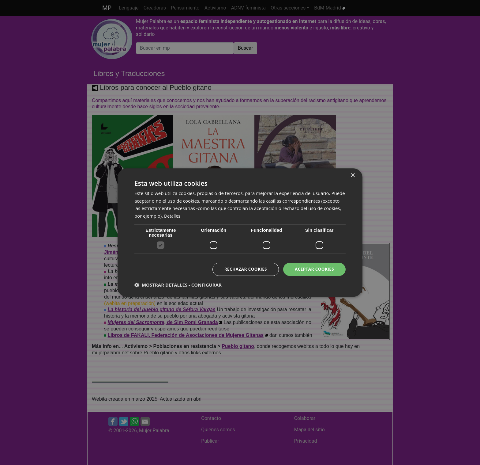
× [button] (352, 175)
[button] (178, 285)
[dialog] (240, 232)
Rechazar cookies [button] (243, 269)
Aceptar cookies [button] (313, 269)
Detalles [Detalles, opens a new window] (172, 216)
